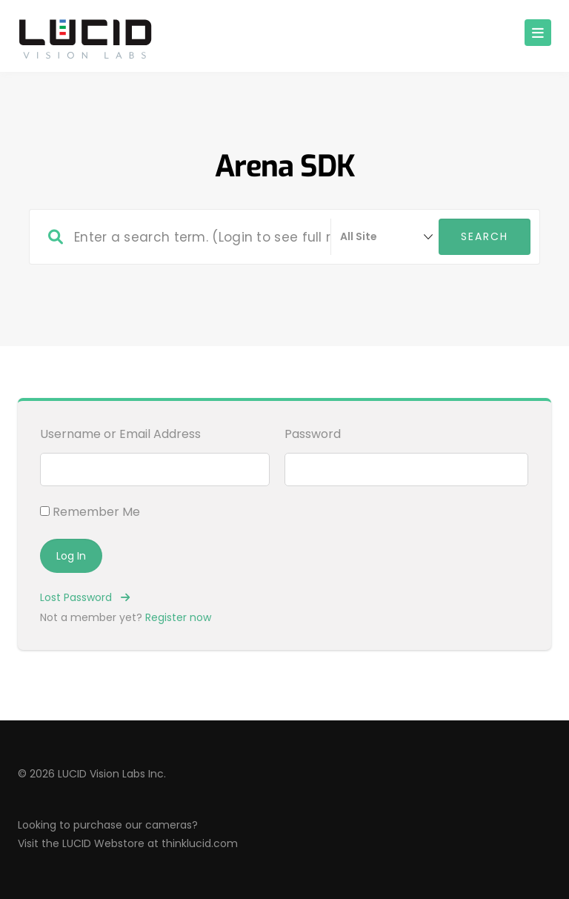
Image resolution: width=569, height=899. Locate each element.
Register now (178, 617)
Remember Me (90, 511)
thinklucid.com (200, 843)
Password (312, 433)
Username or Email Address (120, 433)
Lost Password (85, 597)
